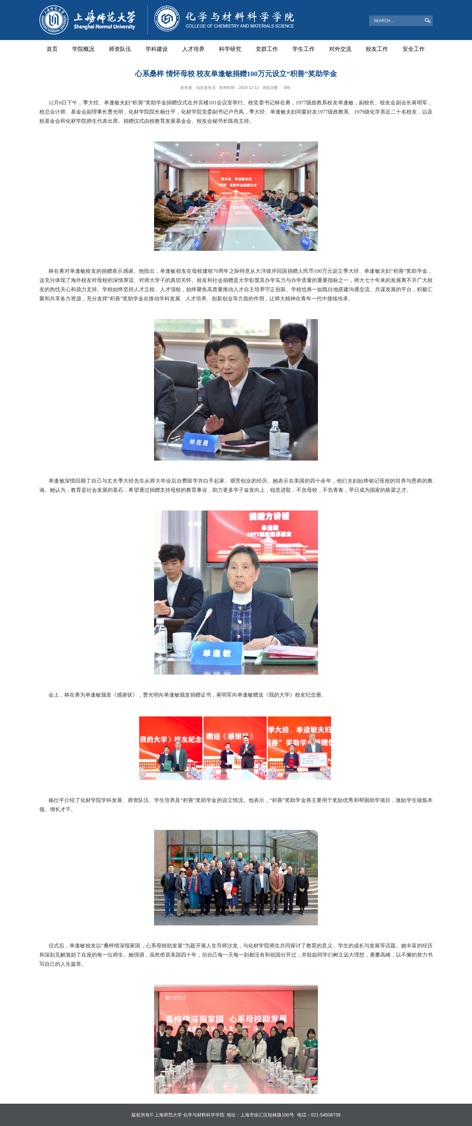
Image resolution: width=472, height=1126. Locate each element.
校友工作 (377, 49)
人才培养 (193, 49)
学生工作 (303, 49)
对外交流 (340, 49)
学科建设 (157, 49)
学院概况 (83, 49)
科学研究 (230, 49)
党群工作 (267, 49)
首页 (52, 49)
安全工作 (414, 49)
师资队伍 (120, 49)
